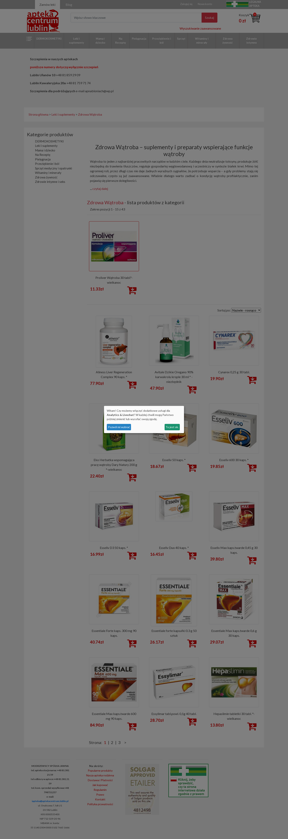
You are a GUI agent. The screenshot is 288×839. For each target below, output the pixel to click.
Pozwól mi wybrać (119, 427)
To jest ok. (172, 427)
